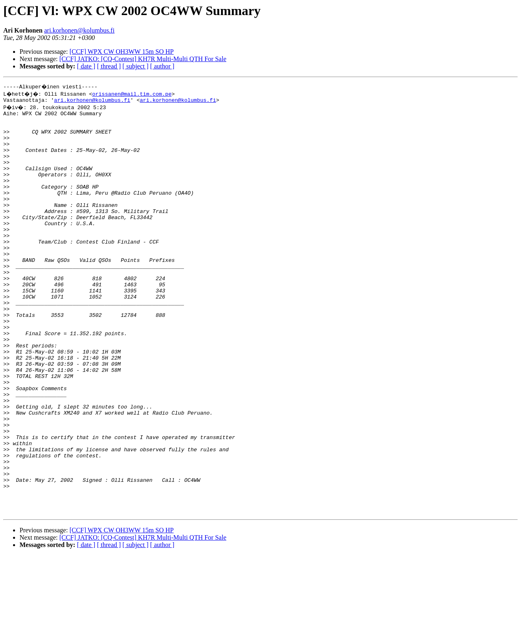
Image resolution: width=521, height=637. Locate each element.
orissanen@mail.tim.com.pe (135, 93)
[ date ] (86, 66)
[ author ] (162, 66)
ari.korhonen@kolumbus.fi (79, 30)
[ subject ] (136, 66)
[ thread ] (109, 66)
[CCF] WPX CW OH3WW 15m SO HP (122, 51)
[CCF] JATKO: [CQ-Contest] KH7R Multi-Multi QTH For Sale (142, 58)
